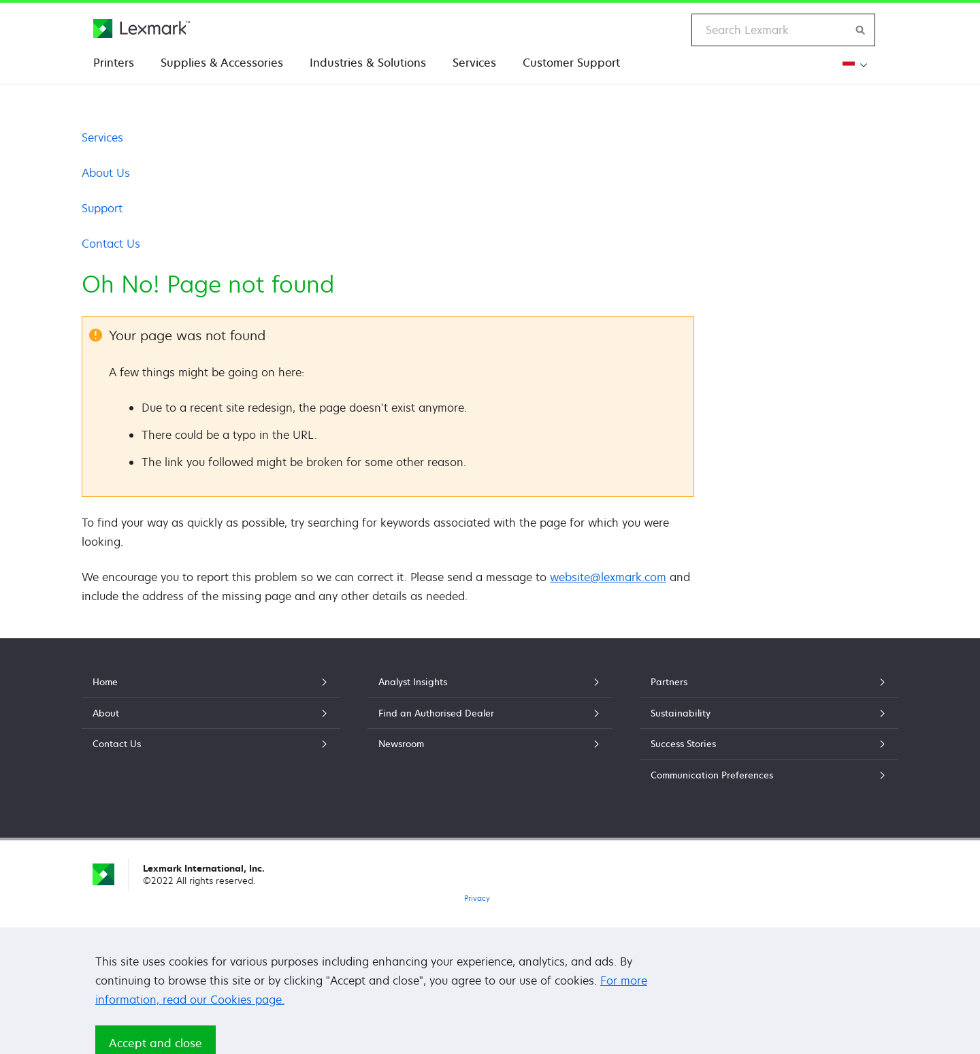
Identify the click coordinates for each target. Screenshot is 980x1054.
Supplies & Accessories (222, 62)
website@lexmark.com (608, 577)
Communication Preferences (769, 775)
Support (102, 208)
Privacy (477, 898)
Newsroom (490, 744)
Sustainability (769, 713)
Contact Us (111, 243)
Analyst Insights (490, 682)
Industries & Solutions (368, 62)
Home (211, 682)
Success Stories (769, 744)
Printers (113, 62)
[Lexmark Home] (141, 28)
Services (474, 62)
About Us (106, 172)
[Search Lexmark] (861, 30)
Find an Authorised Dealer (490, 713)
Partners (769, 682)
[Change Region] (853, 65)
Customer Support (571, 62)
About (211, 713)
